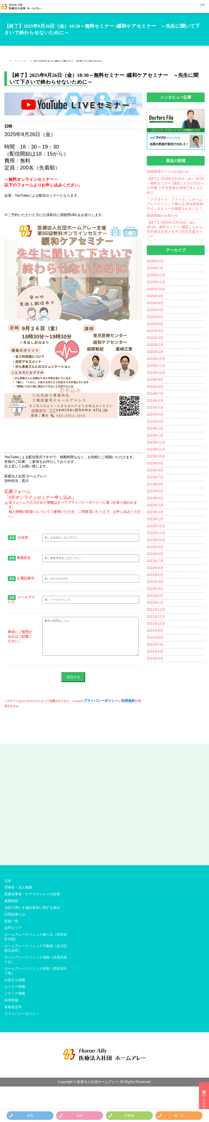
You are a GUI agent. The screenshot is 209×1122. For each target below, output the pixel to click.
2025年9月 (155, 296)
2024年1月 (155, 435)
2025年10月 (156, 289)
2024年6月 (155, 400)
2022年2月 (155, 596)
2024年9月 (155, 380)
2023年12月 (156, 442)
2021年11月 (156, 616)
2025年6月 (155, 317)
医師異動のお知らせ (162, 215)
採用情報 (11, 1000)
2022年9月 (155, 547)
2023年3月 (155, 505)
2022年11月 (156, 533)
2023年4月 (155, 498)
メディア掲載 (14, 993)
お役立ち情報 (14, 980)
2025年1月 (155, 352)
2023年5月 (155, 491)
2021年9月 (155, 630)
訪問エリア (13, 928)
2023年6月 (155, 484)
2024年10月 (156, 373)
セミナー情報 (22, 61)
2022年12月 (156, 526)
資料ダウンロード (204, 1098)
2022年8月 (155, 554)
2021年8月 (155, 637)
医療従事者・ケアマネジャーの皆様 (32, 894)
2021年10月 (156, 623)
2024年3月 (155, 421)
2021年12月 (156, 610)
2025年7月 (155, 310)
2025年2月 (155, 345)
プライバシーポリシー (101, 701)
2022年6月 (155, 568)
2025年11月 (156, 282)
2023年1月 (155, 519)
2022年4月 (155, 582)
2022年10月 (156, 540)
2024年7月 (155, 393)
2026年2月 (155, 261)
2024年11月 (156, 366)
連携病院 (11, 901)
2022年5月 (155, 575)
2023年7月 (155, 477)
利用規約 (128, 701)
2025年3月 (155, 338)
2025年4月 (155, 331)
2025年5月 (155, 324)
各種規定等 (13, 1007)
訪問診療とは (14, 914)
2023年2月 (155, 512)
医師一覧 (11, 921)
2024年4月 (155, 414)
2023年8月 (155, 470)
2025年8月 (155, 303)
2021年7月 (155, 644)
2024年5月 (155, 407)
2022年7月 (155, 561)
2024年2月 (155, 428)
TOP (10, 61)
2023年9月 (155, 463)
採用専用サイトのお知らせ (168, 172)
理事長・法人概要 (18, 887)
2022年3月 (155, 589)
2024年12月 (156, 359)
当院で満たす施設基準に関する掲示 (32, 907)
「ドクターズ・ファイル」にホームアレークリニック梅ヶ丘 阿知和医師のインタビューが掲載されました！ (175, 204)
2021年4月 (155, 658)
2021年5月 (155, 651)
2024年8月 (155, 387)
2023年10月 (156, 456)
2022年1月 (155, 603)
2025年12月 (156, 275)
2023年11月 (156, 449)
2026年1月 (155, 268)
